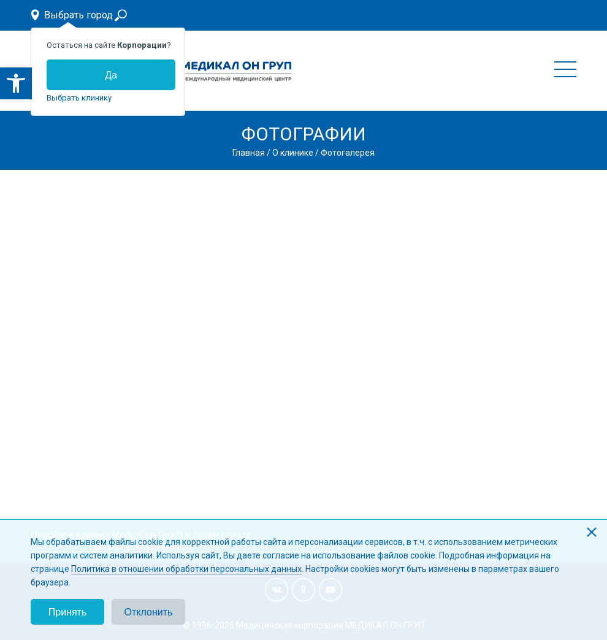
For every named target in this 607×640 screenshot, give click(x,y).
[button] (16, 83)
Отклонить (148, 612)
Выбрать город (78, 15)
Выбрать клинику (79, 97)
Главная (248, 153)
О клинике (292, 153)
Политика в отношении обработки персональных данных (186, 569)
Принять (67, 612)
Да (111, 75)
